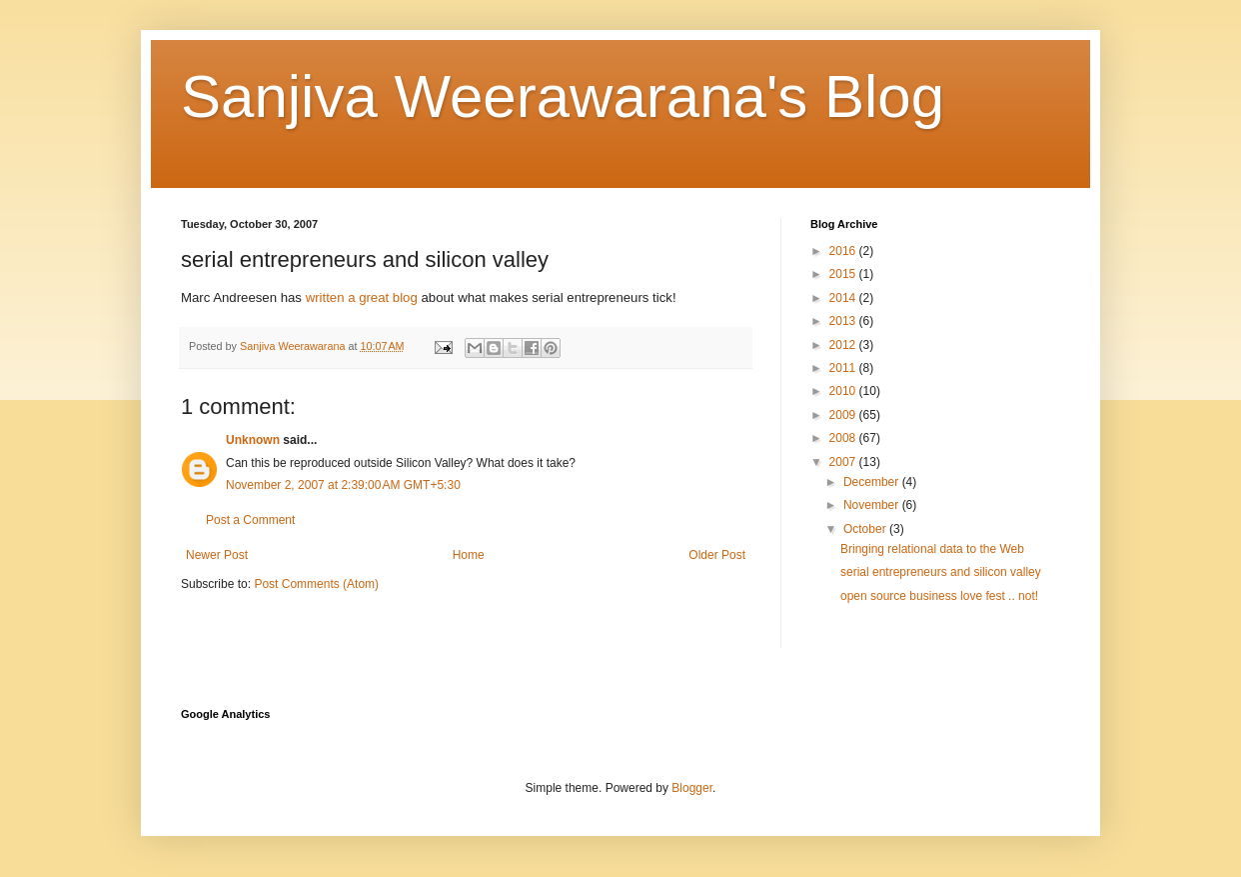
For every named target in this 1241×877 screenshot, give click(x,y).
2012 (844, 345)
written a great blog (362, 297)
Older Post (716, 555)
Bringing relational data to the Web (932, 549)
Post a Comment (250, 520)
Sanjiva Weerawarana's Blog (562, 96)
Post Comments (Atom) (316, 584)
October (866, 529)
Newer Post (217, 555)
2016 (844, 251)
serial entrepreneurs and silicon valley (940, 572)
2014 (844, 298)
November (872, 505)
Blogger (691, 788)
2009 (844, 415)
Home (469, 555)
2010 (844, 391)
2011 (844, 368)
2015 (844, 274)
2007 (844, 462)
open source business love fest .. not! (939, 596)
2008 (844, 438)
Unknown (253, 440)
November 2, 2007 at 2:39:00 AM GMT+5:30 (343, 485)
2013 (844, 321)
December (872, 482)
